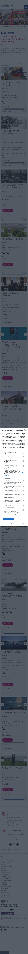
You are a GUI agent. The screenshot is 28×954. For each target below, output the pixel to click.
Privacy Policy (21, 523)
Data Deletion (6, 523)
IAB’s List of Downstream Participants (16, 448)
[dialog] (14, 477)
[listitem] (14, 453)
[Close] (25, 430)
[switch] (23, 456)
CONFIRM (8, 519)
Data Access (14, 523)
